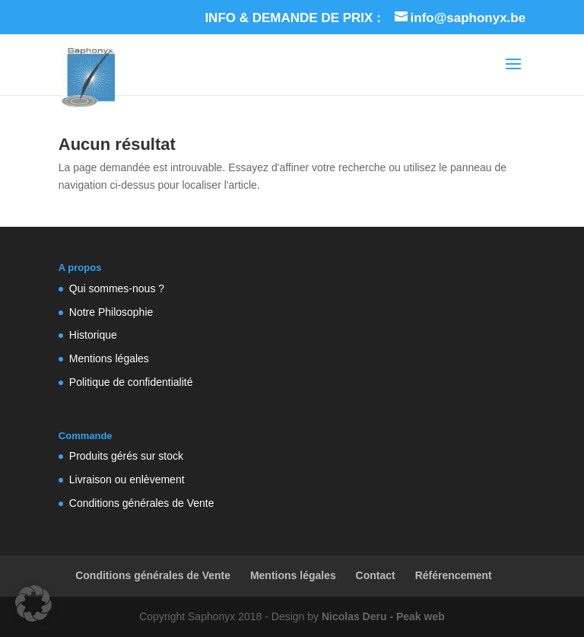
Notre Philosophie (111, 312)
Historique (93, 335)
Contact (375, 575)
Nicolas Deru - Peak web (383, 616)
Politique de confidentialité (131, 382)
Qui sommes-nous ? (116, 288)
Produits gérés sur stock (126, 456)
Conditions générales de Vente (141, 503)
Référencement (453, 575)
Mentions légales (109, 358)
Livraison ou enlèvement (127, 479)
